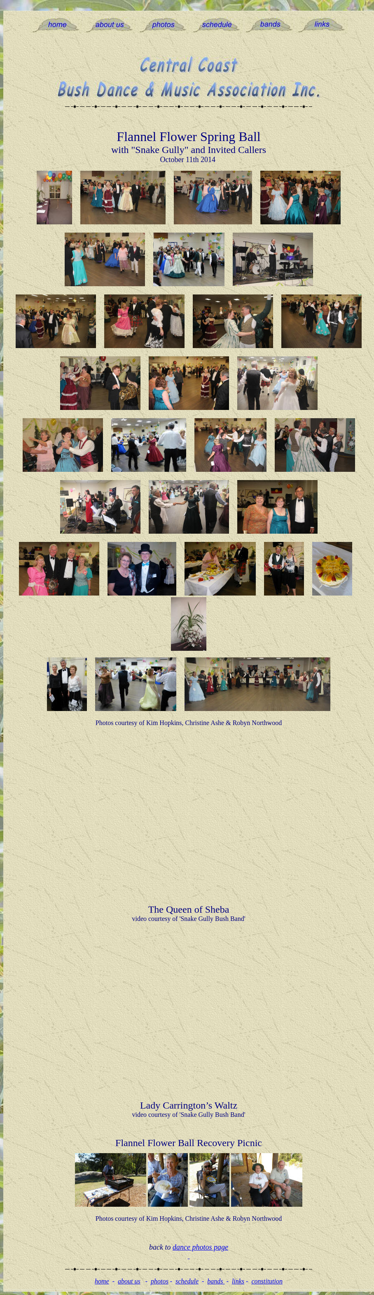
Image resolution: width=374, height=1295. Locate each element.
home (102, 1281)
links (238, 1281)
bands (215, 1281)
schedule (187, 1281)
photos (159, 1281)
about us (129, 1281)
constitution (267, 1281)
